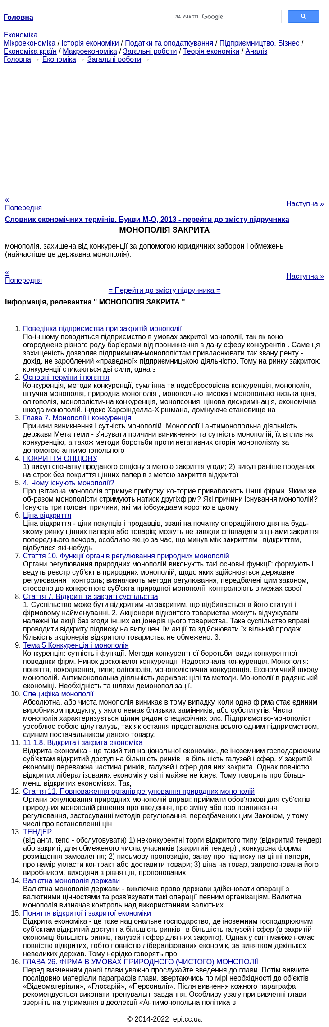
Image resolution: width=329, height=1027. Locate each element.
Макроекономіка (90, 51)
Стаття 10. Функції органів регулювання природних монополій (126, 556)
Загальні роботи (150, 51)
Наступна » (305, 203)
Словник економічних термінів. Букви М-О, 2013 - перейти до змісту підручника (147, 219)
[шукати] (225, 17)
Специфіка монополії (58, 694)
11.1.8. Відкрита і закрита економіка (82, 742)
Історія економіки (90, 43)
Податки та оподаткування (169, 43)
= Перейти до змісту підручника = (165, 290)
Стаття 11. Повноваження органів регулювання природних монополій (139, 791)
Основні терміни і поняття (66, 377)
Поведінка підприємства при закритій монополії (102, 328)
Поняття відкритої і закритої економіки (87, 913)
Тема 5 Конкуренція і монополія (75, 645)
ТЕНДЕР (37, 832)
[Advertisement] (164, 127)
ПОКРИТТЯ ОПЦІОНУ (60, 458)
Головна (17, 59)
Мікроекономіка (29, 43)
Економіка (20, 35)
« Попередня (23, 204)
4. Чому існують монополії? (68, 483)
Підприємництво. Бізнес (259, 43)
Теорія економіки (211, 51)
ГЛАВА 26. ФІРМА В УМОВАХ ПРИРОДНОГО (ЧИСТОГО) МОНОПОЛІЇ (140, 962)
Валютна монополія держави (71, 880)
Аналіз (257, 51)
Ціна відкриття (47, 515)
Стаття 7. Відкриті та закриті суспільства (90, 596)
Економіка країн (30, 51)
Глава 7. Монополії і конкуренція (77, 418)
